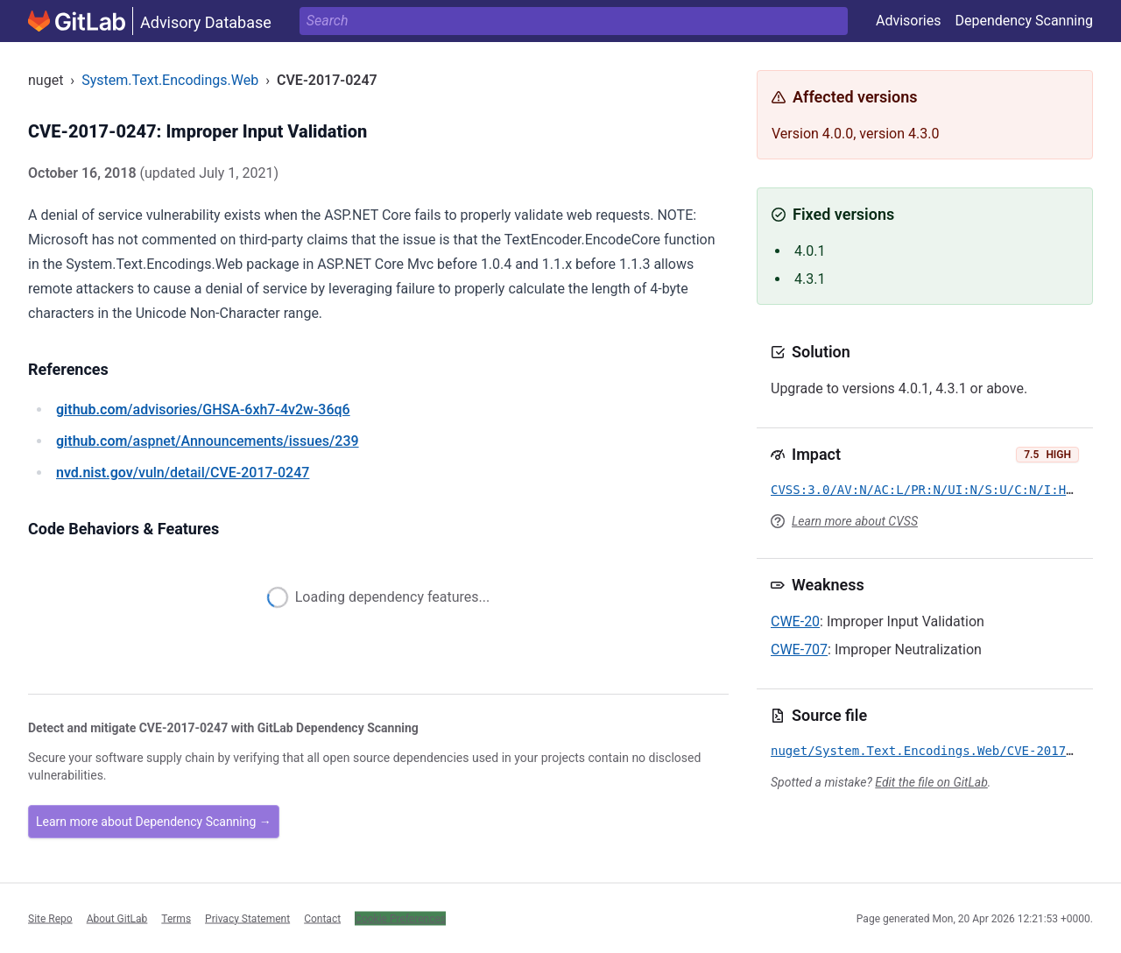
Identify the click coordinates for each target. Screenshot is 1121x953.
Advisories (908, 20)
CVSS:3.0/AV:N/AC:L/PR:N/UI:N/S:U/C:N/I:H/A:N (933, 490)
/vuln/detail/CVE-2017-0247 (182, 472)
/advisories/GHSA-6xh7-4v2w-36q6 (203, 409)
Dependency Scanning (1024, 20)
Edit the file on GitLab (931, 782)
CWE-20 (795, 621)
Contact (322, 918)
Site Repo (50, 918)
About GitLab (117, 918)
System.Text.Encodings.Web (169, 80)
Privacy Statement (247, 918)
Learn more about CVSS (855, 521)
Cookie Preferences (400, 918)
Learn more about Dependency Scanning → (153, 822)
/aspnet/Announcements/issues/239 (207, 441)
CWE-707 (799, 649)
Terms (176, 918)
